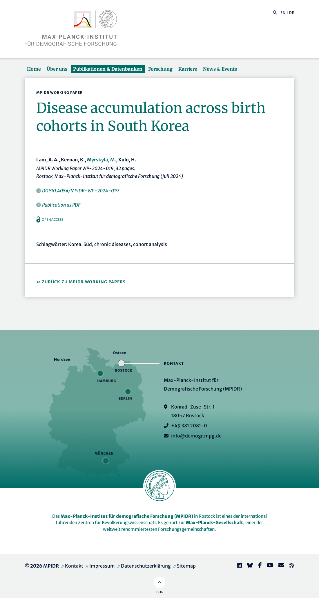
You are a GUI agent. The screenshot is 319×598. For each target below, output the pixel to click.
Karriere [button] (187, 69)
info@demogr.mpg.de (196, 436)
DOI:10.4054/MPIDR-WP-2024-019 (80, 191)
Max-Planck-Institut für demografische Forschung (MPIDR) (127, 516)
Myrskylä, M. (101, 160)
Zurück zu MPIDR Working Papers (84, 282)
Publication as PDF (61, 205)
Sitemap (186, 566)
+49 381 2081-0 (189, 426)
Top (160, 592)
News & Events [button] (220, 69)
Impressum (102, 566)
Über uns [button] (57, 69)
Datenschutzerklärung (146, 566)
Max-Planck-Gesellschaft (214, 522)
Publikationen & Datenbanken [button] (107, 69)
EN (283, 12)
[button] (275, 12)
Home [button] (34, 69)
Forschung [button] (160, 69)
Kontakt (74, 566)
